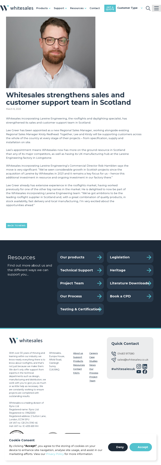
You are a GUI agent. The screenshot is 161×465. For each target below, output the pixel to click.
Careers (93, 353)
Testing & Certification (80, 309)
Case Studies (93, 359)
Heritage (117, 270)
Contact (95, 8)
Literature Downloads (129, 283)
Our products (72, 257)
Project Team (72, 283)
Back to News (17, 225)
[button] (118, 447)
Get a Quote (110, 8)
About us (78, 353)
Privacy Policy (55, 453)
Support (77, 357)
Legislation (120, 257)
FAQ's (76, 373)
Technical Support (76, 270)
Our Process (71, 296)
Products (78, 361)
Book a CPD (120, 296)
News (92, 365)
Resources (79, 365)
